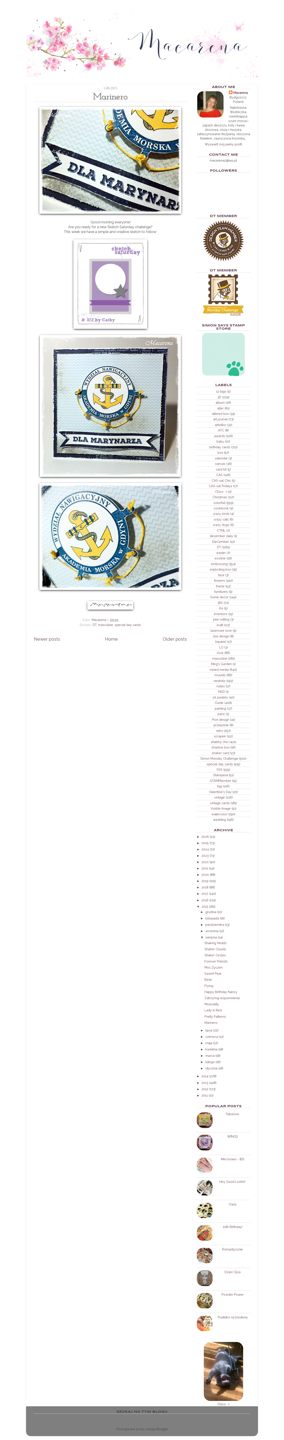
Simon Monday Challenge (219, 758)
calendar (221, 458)
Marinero (210, 1022)
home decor (219, 597)
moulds (220, 675)
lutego (210, 1062)
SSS (219, 769)
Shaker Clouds (215, 949)
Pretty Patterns (215, 1016)
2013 (204, 1083)
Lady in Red (213, 1010)
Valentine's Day (220, 792)
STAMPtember (220, 781)
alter (220, 408)
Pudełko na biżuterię (233, 1317)
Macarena (240, 93)
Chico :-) (221, 491)
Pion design (220, 719)
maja (208, 1043)
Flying (208, 986)
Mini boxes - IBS (232, 1159)
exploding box (220, 569)
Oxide (219, 703)
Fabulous (232, 1114)
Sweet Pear (213, 973)
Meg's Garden (221, 664)
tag (219, 786)
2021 (204, 868)
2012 (204, 1089)
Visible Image (221, 808)
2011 (204, 1095)
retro (219, 731)
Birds (208, 979)
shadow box (220, 747)
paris (221, 714)
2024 (205, 849)
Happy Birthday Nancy (220, 992)
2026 (205, 836)
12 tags (221, 391)
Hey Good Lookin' (232, 1181)
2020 (205, 874)
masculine (105, 625)
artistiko (220, 425)
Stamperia (220, 775)
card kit (221, 469)
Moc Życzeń (213, 967)
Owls (233, 1204)
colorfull (219, 503)
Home (111, 639)
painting (220, 708)
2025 (205, 843)
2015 (204, 906)
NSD (221, 691)
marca (210, 1055)
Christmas (220, 497)
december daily (221, 536)
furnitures (221, 591)
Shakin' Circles (215, 955)
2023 (205, 855)
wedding (219, 819)
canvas (220, 464)
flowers (219, 580)
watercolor (219, 814)
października (214, 924)
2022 (205, 862)
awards (219, 436)
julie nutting (221, 619)
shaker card (220, 753)
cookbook (221, 508)
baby (220, 441)
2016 (204, 900)
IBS (220, 603)
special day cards (128, 625)
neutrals (219, 681)
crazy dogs (221, 525)
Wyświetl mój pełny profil (223, 144)
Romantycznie (232, 1249)
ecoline (220, 558)
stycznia (211, 1068)
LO (221, 647)
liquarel (220, 641)
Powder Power (233, 1294)
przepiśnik (221, 725)
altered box (220, 414)
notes (220, 686)
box (220, 452)
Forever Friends (216, 961)
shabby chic (220, 742)
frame (220, 586)
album (220, 402)
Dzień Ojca (233, 1272)
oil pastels (220, 697)
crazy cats (221, 519)
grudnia (210, 912)
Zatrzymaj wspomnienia (222, 998)
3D (219, 397)
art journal (220, 419)
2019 (204, 881)
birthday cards (219, 447)
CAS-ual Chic (221, 480)
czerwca (211, 1036)
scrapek (220, 736)
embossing (219, 564)
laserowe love (221, 630)
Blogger (162, 1429)
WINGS (232, 1136)
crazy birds (221, 514)
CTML (221, 530)
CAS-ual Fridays (220, 486)
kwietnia (211, 1049)
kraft (220, 625)
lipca (208, 1030)
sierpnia (211, 937)
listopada (212, 918)
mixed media (219, 669)
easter (221, 553)
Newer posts (47, 639)
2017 (204, 893)
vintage (219, 797)
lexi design (221, 636)
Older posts (175, 639)
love (220, 653)
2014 (204, 1076)
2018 (204, 887)
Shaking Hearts (215, 943)
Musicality (211, 1004)
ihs (221, 608)
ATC (221, 430)
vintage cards (220, 803)
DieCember (220, 541)
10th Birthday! (232, 1227)
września (211, 931)
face (221, 575)
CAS (219, 475)
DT (95, 625)
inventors (220, 614)
